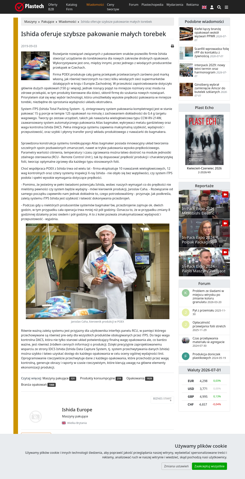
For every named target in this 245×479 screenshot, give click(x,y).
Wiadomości (95, 4)
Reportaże (204, 185)
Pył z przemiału (209, 312)
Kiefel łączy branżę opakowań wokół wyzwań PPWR (207, 32)
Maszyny (30, 22)
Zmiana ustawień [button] (176, 466)
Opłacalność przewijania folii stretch (209, 326)
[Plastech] (29, 6)
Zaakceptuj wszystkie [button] (209, 466)
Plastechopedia (152, 4)
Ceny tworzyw (113, 6)
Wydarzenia (174, 4)
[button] (212, 7)
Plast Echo (204, 107)
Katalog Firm (71, 6)
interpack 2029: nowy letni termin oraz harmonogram (209, 68)
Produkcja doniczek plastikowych (209, 356)
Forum (133, 4)
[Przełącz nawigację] (226, 7)
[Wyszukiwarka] (219, 7)
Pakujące (47, 22)
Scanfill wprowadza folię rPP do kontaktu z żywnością (211, 52)
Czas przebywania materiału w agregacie (209, 341)
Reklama (192, 4)
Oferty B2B (52, 6)
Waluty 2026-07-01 (204, 369)
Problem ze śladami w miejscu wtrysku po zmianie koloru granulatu (208, 296)
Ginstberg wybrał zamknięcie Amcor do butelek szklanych (209, 88)
